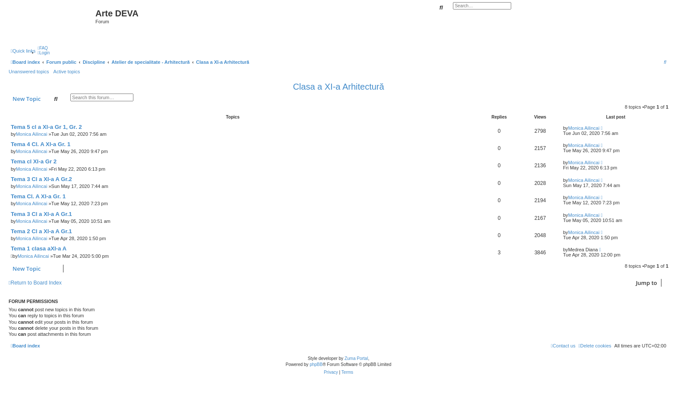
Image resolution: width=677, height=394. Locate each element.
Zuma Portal (356, 358)
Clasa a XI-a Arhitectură (338, 86)
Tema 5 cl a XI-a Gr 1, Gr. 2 (46, 127)
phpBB (316, 364)
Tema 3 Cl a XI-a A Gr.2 (41, 179)
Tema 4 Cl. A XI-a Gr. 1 (40, 144)
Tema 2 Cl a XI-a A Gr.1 (41, 231)
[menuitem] (43, 48)
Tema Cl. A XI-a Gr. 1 (38, 196)
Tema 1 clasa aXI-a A (38, 248)
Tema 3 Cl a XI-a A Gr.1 (41, 214)
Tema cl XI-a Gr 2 (34, 161)
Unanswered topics (29, 71)
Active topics (67, 71)
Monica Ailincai (31, 134)
